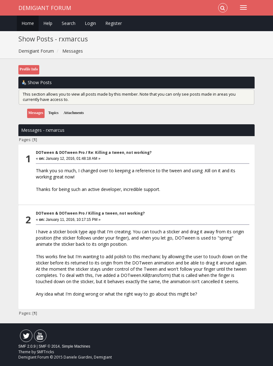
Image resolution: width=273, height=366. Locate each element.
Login (90, 23)
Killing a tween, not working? (116, 213)
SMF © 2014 (49, 346)
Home (28, 23)
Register (113, 23)
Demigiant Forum (44, 8)
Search (68, 23)
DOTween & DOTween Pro (60, 152)
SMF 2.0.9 (27, 346)
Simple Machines (76, 346)
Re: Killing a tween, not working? (119, 152)
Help (47, 23)
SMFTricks (45, 351)
